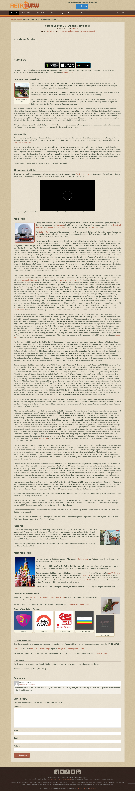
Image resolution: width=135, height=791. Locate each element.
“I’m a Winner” (94, 227)
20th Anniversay (73, 31)
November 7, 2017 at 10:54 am (27, 684)
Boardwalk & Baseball (29, 280)
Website (17, 746)
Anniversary (83, 31)
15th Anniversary (62, 31)
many (49, 227)
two (109, 573)
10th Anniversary (51, 31)
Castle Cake (86, 575)
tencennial (60, 225)
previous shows (68, 72)
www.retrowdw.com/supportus (80, 604)
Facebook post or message (40, 649)
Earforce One (43, 232)
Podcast (19, 19)
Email (16, 738)
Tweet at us (18, 649)
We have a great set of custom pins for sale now (47, 597)
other (53, 227)
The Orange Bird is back (84, 174)
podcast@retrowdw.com (102, 653)
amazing (59, 227)
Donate (84, 6)
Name (16, 730)
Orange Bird (91, 31)
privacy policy (82, 788)
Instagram (61, 649)
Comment (18, 706)
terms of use (92, 788)
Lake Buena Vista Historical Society (61, 779)
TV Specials (115, 573)
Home (13, 19)
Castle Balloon (83, 559)
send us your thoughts (75, 649)
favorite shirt (43, 438)
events (64, 227)
